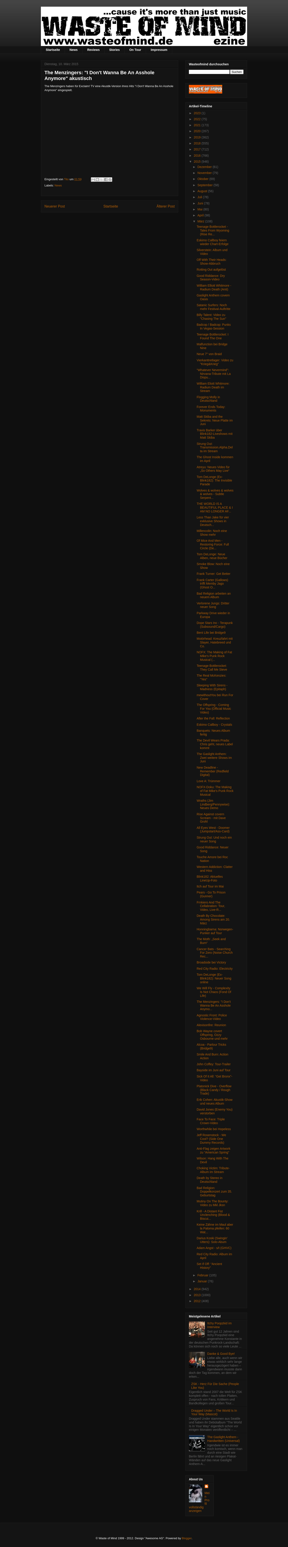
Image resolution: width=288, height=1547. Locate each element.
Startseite (53, 50)
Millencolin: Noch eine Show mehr (212, 532)
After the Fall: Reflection (213, 718)
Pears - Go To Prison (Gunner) (211, 894)
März (201, 221)
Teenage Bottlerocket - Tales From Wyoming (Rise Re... (213, 230)
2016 (198, 155)
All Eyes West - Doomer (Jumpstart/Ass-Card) (213, 829)
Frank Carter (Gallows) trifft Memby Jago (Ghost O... (212, 583)
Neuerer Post (54, 206)
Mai (200, 209)
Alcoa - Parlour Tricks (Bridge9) (211, 1046)
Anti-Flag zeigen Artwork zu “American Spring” (213, 1150)
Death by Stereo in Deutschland (209, 1179)
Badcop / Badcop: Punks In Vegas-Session (214, 326)
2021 (198, 125)
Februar (203, 1275)
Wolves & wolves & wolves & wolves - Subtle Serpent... (215, 494)
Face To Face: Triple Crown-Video (211, 1121)
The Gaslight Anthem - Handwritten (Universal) (223, 1439)
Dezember (204, 167)
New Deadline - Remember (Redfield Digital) (213, 771)
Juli (200, 197)
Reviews (93, 50)
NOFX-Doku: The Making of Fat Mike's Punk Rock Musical (215, 790)
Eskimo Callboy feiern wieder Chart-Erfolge (212, 242)
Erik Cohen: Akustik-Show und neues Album (214, 1101)
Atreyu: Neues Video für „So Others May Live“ (213, 469)
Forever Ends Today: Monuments (211, 408)
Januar (202, 1281)
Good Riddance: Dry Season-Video (211, 277)
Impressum (159, 50)
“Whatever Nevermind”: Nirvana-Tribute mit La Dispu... (214, 373)
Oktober (203, 179)
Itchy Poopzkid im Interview (219, 1325)
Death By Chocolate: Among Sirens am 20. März (213, 919)
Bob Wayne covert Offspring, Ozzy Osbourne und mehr (212, 1034)
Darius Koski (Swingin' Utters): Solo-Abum (212, 1240)
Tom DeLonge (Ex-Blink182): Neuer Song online (214, 978)
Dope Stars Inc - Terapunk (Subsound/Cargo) (215, 624)
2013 (198, 1295)
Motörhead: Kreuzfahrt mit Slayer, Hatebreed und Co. (215, 642)
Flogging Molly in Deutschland (208, 399)
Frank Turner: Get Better (213, 574)
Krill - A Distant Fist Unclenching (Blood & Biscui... (213, 1215)
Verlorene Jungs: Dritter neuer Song (213, 605)
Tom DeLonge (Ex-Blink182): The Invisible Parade (214, 480)
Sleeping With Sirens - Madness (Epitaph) (212, 687)
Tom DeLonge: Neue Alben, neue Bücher (212, 556)
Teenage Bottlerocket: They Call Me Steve (212, 667)
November (204, 173)
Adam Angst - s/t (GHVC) (214, 1248)
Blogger (187, 1538)
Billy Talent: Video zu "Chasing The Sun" (211, 316)
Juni (200, 203)
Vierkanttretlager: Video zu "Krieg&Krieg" (215, 362)
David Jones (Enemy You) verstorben (214, 1111)
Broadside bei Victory (211, 962)
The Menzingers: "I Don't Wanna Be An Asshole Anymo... (214, 1005)
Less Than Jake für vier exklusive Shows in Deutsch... (213, 521)
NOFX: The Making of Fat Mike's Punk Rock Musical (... (214, 656)
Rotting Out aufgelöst (211, 269)
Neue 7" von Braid (209, 354)
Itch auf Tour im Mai (210, 886)
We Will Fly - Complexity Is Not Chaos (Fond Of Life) (214, 991)
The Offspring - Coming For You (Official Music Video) (214, 708)
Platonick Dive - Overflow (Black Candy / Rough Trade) (214, 1089)
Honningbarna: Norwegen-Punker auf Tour (215, 931)
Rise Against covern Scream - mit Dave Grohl (211, 817)
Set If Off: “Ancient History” (209, 1265)
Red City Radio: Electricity (215, 968)
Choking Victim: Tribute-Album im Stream (213, 1170)
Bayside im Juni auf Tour (213, 1070)
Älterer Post (166, 206)
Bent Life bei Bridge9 (211, 632)
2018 (198, 143)
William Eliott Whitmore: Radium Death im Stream (213, 387)
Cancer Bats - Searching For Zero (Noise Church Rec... (215, 952)
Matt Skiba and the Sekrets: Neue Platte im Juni (215, 420)
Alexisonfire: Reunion (211, 1025)
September (205, 185)
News (74, 50)
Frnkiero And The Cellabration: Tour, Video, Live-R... (211, 906)
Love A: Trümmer (208, 781)
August (202, 191)
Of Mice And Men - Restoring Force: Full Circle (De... (213, 544)
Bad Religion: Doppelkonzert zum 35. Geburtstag (214, 1191)
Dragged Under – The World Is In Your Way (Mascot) (214, 1412)
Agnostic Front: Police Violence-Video (212, 1017)
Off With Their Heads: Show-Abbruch (211, 261)
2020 (198, 131)
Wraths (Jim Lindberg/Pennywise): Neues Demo (213, 804)
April (200, 215)
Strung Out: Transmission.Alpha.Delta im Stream (215, 447)
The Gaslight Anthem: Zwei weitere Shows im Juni (214, 757)
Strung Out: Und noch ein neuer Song (214, 839)
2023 (198, 113)
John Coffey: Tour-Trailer (214, 1064)
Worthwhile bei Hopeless (214, 1129)
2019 (198, 137)
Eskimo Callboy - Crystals (214, 724)
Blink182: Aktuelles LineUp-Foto (210, 878)
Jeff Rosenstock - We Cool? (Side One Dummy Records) (211, 1138)
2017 (198, 149)
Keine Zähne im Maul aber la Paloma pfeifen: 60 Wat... (215, 1228)
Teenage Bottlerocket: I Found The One (212, 336)
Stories (114, 50)
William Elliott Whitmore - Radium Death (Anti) (214, 287)
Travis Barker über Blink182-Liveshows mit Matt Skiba (214, 434)
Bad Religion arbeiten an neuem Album (214, 595)
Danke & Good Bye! (221, 1353)
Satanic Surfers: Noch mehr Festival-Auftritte (213, 307)
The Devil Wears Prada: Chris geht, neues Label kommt (215, 744)
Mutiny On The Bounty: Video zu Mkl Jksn (212, 1203)
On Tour (135, 50)
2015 (198, 161)
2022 (198, 119)
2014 (198, 1289)
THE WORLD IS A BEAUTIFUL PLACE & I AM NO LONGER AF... (215, 507)
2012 (198, 1301)
